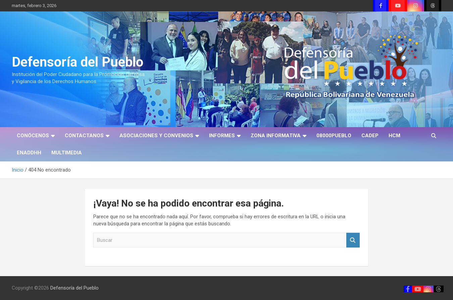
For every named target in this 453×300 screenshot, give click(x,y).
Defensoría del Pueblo (77, 62)
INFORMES (222, 136)
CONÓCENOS (33, 136)
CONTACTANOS (84, 136)
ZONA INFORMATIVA (276, 136)
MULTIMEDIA (66, 153)
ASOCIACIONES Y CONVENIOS (156, 136)
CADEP (370, 136)
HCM (394, 136)
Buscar (353, 240)
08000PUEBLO (333, 136)
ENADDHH (29, 153)
